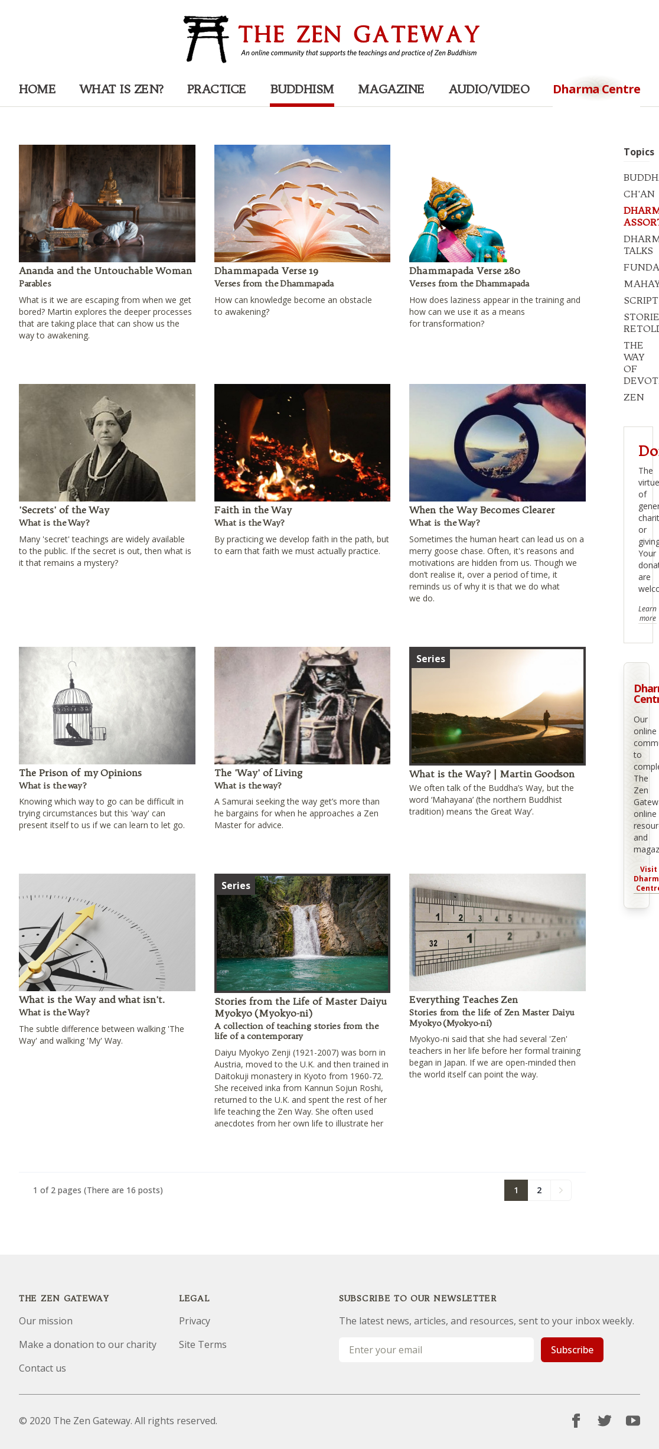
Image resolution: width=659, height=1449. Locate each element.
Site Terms (203, 1344)
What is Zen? (121, 89)
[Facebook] (576, 1421)
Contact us (42, 1368)
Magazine (391, 89)
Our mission (46, 1320)
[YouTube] (633, 1421)
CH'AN (639, 194)
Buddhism (302, 89)
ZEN (634, 397)
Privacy (194, 1320)
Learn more (647, 613)
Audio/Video (489, 89)
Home (37, 89)
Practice (216, 89)
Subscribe (572, 1349)
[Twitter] (605, 1421)
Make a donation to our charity (87, 1344)
